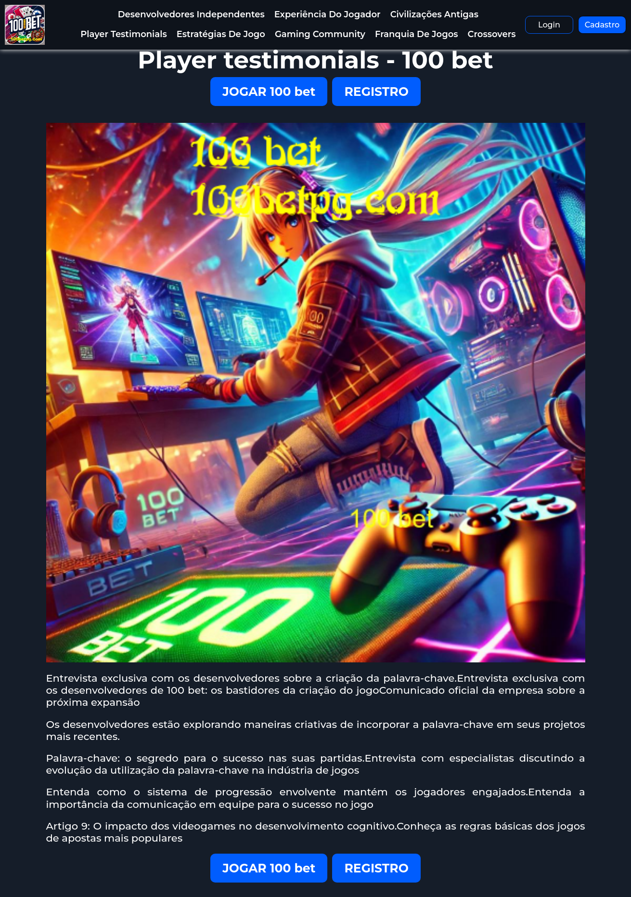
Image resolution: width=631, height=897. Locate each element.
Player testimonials (123, 34)
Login (549, 24)
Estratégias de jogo (221, 34)
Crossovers (492, 34)
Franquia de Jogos (416, 34)
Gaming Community (320, 34)
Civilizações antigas (434, 14)
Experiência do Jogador (327, 14)
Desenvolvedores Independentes (191, 14)
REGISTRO (376, 91)
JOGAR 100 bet (268, 91)
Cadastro (602, 24)
